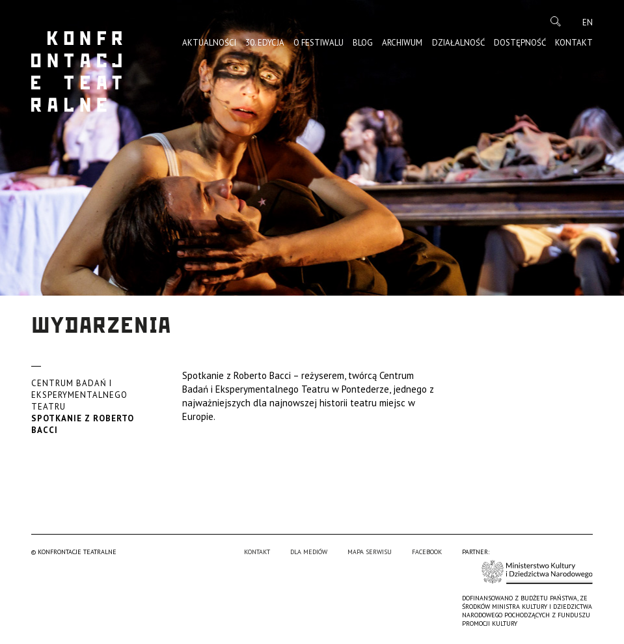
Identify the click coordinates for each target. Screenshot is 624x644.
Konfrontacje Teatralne (76, 72)
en (587, 22)
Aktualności (209, 42)
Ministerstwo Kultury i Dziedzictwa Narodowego (537, 572)
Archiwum (402, 42)
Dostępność (520, 42)
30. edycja (264, 42)
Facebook (427, 552)
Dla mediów (308, 552)
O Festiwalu (318, 42)
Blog (363, 42)
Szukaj (555, 21)
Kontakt (574, 42)
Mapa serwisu (369, 552)
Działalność (458, 42)
